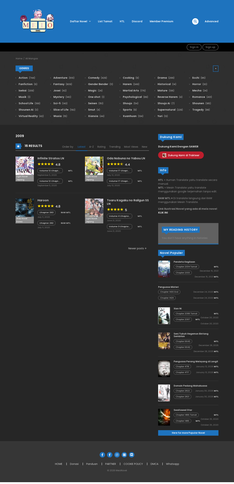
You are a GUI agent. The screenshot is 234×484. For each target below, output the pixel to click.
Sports (129, 110)
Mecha (199, 90)
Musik (24, 97)
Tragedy (201, 110)
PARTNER (110, 464)
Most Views (131, 147)
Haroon (43, 200)
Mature (165, 90)
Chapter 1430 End (169, 291)
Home (19, 58)
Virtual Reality (31, 116)
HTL (122, 21)
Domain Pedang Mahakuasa (190, 385)
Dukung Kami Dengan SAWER (178, 146)
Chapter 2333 (183, 272)
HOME (58, 464)
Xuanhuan (132, 116)
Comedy (97, 78)
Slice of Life (64, 110)
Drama (165, 78)
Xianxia (96, 116)
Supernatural (170, 110)
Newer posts (137, 248)
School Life (29, 103)
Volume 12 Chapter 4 (50, 181)
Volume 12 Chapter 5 (50, 170)
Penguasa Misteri (168, 287)
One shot (96, 97)
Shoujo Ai (166, 103)
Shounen (201, 103)
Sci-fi (60, 103)
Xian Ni (178, 308)
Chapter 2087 (183, 319)
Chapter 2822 (183, 390)
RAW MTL (65, 212)
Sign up (210, 47)
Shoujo (130, 103)
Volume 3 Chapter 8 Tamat (119, 226)
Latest (82, 147)
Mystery (62, 97)
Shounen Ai (28, 110)
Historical (166, 84)
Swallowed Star (183, 410)
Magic (95, 90)
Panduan (92, 464)
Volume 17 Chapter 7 (119, 181)
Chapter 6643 (183, 341)
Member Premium (161, 21)
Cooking (130, 78)
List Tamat (105, 21)
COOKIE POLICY (133, 464)
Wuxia (60, 116)
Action (26, 78)
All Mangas (31, 58)
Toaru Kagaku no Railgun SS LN (128, 202)
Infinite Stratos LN (50, 158)
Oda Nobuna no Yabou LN (126, 158)
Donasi (74, 464)
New (144, 147)
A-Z (91, 147)
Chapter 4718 (182, 366)
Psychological (135, 97)
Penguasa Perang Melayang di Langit (196, 361)
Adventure (63, 78)
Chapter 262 (46, 223)
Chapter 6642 (183, 347)
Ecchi (198, 78)
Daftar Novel (78, 21)
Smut (94, 110)
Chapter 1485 (182, 420)
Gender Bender (100, 84)
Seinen (95, 103)
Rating (101, 147)
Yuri (162, 116)
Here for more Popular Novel (188, 432)
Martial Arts (134, 90)
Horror (199, 84)
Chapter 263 (46, 212)
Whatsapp (172, 464)
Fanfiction (27, 84)
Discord (137, 21)
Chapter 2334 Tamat (186, 266)
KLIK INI (163, 212)
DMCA (154, 464)
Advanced (211, 21)
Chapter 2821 (182, 396)
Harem (130, 84)
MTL (70, 170)
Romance (202, 97)
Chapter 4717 (182, 372)
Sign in (194, 47)
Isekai (26, 90)
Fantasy (62, 84)
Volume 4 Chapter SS (119, 216)
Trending (114, 147)
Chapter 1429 (167, 297)
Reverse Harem (169, 97)
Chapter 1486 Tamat (186, 414)
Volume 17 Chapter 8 (119, 170)
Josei (60, 90)
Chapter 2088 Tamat (186, 313)
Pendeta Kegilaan (184, 261)
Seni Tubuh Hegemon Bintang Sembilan (191, 335)
